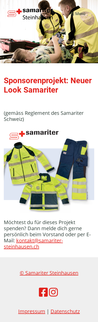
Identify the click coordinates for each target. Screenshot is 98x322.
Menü (78, 14)
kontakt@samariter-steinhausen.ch (33, 243)
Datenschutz (65, 311)
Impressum (31, 311)
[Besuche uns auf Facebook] (43, 292)
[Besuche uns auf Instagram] (53, 292)
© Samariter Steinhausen (49, 272)
